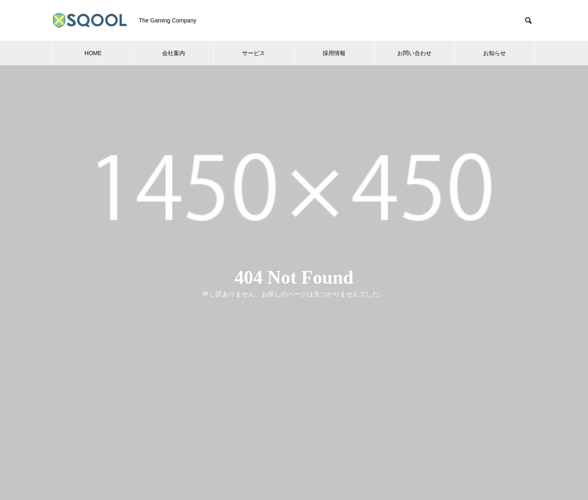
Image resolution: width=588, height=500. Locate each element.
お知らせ (494, 53)
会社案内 (173, 53)
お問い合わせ (414, 53)
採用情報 (334, 53)
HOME (93, 53)
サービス (253, 53)
